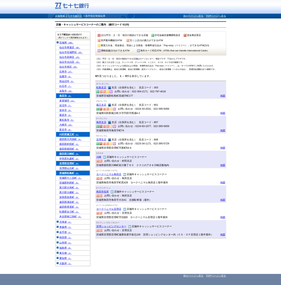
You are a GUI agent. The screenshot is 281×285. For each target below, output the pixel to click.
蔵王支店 (101, 104)
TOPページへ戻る (216, 15)
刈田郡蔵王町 (69, 134)
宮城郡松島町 (69, 173)
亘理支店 (101, 139)
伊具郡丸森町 (69, 158)
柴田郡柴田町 (69, 148)
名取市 (66, 90)
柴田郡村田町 (69, 144)
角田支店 (101, 122)
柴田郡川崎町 (69, 153)
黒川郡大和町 (69, 187)
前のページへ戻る (193, 15)
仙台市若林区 (69, 57)
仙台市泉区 (68, 66)
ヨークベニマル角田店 (108, 174)
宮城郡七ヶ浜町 (70, 177)
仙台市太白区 (69, 61)
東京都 (65, 253)
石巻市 (66, 71)
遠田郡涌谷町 (69, 202)
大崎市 (66, 124)
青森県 (65, 227)
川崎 (98, 156)
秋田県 (65, 237)
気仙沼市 (66, 81)
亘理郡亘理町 (69, 163)
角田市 (65, 95)
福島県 (65, 247)
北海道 (65, 221)
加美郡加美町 (69, 197)
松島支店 (101, 87)
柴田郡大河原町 (70, 139)
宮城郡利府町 (69, 182)
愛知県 (65, 258)
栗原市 (65, 115)
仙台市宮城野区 (71, 52)
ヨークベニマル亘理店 (108, 209)
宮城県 (66, 42)
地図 (222, 95)
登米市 (65, 110)
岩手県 (65, 232)
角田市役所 (102, 191)
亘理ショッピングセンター (111, 226)
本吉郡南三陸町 (70, 216)
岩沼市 (65, 105)
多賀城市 (67, 100)
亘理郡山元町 (69, 168)
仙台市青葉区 (69, 47)
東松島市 (66, 119)
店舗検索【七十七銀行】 (69, 15)
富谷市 (65, 129)
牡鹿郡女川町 (69, 211)
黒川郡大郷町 (69, 192)
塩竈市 (65, 76)
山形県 (65, 242)
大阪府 (65, 263)
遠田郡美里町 (69, 206)
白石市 (65, 86)
